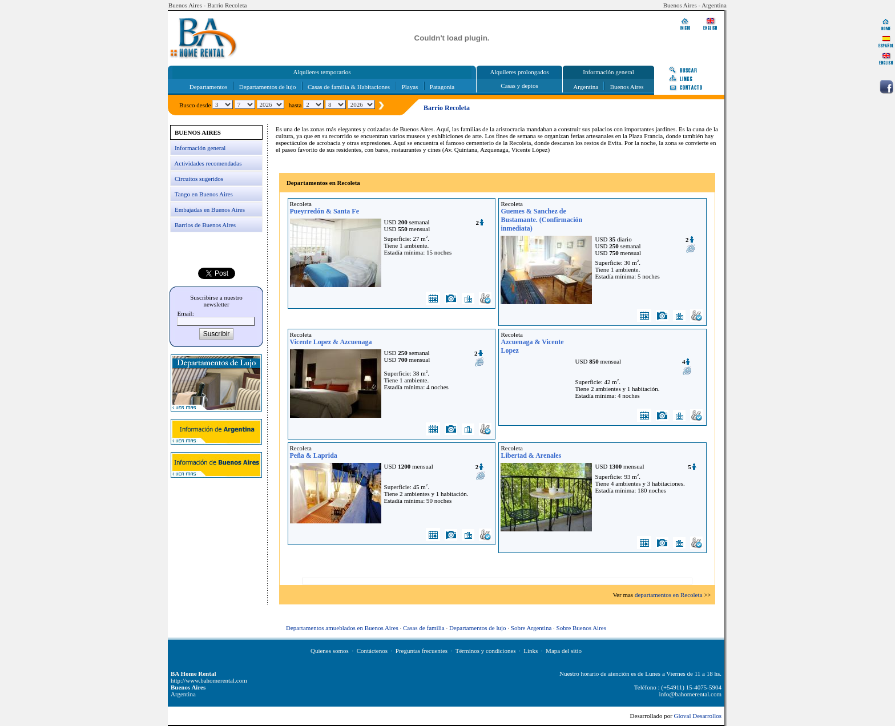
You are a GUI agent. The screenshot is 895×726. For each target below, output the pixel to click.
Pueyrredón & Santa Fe (324, 211)
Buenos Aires (627, 86)
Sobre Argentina (531, 627)
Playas (410, 86)
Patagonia (442, 86)
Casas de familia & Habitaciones (349, 86)
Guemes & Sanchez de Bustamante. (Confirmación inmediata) (541, 219)
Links (530, 650)
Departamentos (209, 86)
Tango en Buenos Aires (204, 194)
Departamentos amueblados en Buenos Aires (342, 627)
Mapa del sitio (564, 650)
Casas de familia (424, 627)
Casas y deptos (519, 85)
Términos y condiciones (485, 650)
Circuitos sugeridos (199, 178)
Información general (200, 147)
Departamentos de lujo (267, 86)
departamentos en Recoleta (669, 594)
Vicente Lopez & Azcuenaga (331, 342)
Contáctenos (372, 650)
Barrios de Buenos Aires (205, 224)
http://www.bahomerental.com (209, 680)
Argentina (585, 86)
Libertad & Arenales (531, 455)
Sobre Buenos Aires (581, 627)
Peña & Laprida (313, 455)
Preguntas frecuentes (422, 650)
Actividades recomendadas (207, 163)
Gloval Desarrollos (697, 715)
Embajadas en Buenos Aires (210, 209)
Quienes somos (330, 650)
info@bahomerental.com (690, 694)
